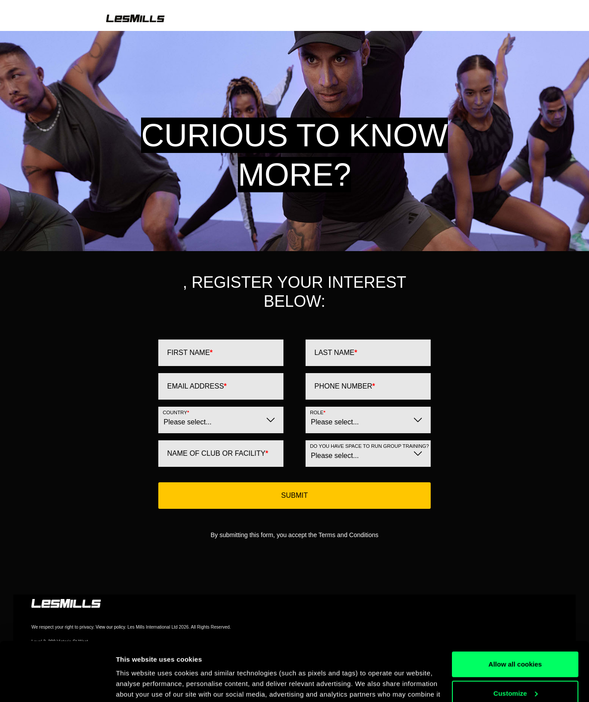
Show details (136, 684)
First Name (190, 352)
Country (176, 412)
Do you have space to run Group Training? (369, 446)
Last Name (335, 352)
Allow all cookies (515, 609)
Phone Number (344, 386)
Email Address (197, 386)
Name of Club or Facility (217, 453)
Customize (515, 637)
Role (317, 412)
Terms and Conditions (348, 534)
